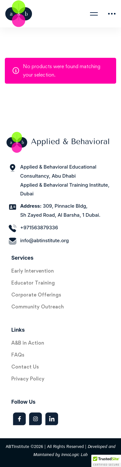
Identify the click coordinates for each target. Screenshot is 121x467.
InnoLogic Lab (74, 455)
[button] (106, 461)
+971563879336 (39, 227)
